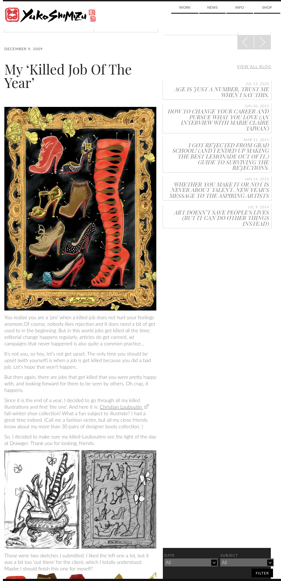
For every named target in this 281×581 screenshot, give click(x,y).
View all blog (254, 66)
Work (184, 7)
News (212, 7)
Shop (267, 7)
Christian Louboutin (121, 407)
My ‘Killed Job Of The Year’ (68, 75)
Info (239, 7)
